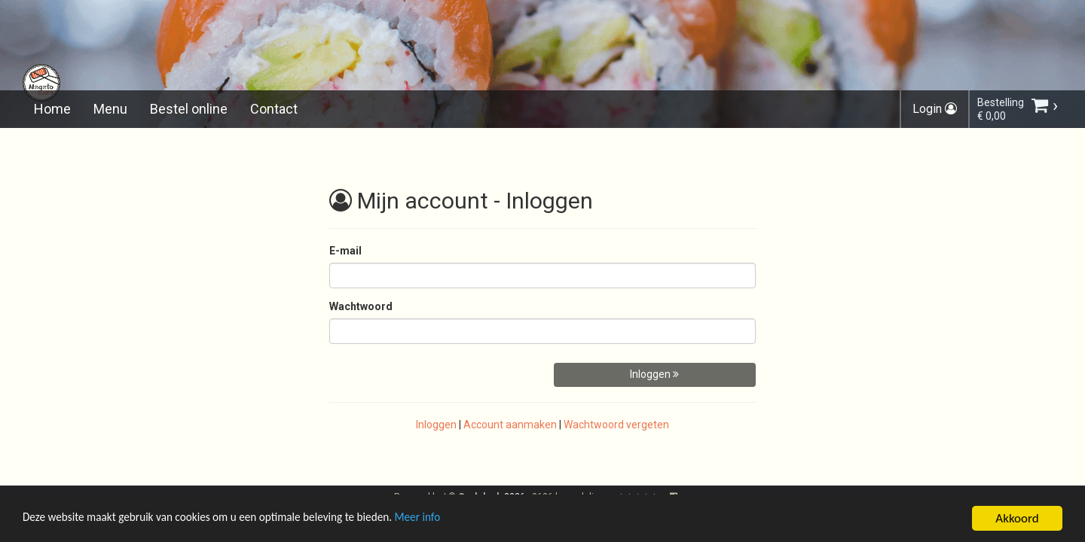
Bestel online (189, 109)
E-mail (345, 251)
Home (52, 109)
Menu (110, 109)
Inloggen (654, 374)
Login (934, 109)
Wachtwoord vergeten (616, 425)
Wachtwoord (361, 306)
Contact (274, 109)
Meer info (463, 520)
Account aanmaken (510, 425)
